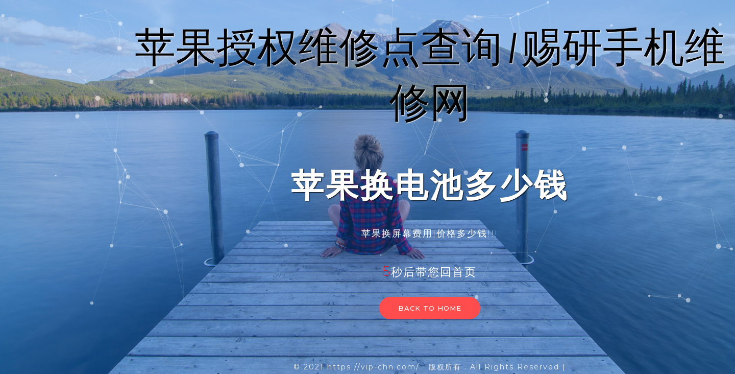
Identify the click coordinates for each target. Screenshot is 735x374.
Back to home (429, 308)
